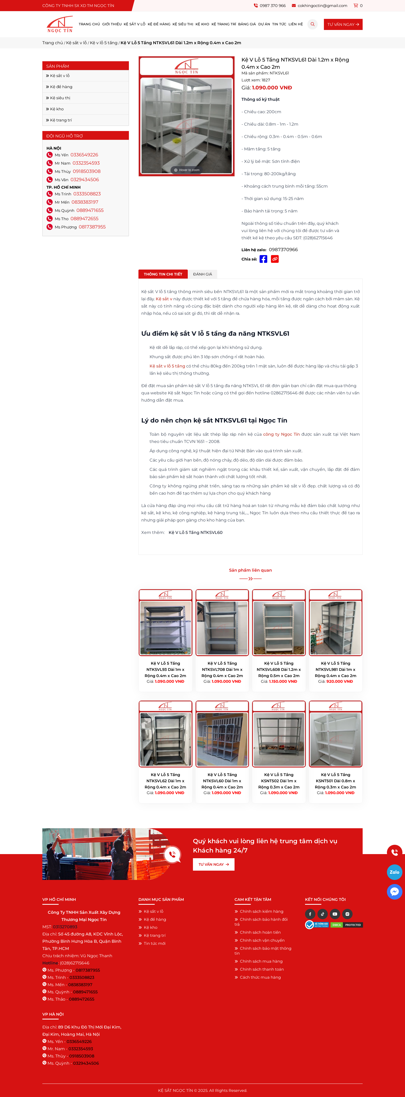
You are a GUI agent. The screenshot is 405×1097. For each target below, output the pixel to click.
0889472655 (84, 218)
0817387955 (92, 226)
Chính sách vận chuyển (260, 940)
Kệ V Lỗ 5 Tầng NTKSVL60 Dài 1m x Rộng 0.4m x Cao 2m (222, 780)
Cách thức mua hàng (258, 977)
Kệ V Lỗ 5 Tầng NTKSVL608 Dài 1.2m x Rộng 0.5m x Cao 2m (279, 669)
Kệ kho (202, 24)
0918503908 (86, 171)
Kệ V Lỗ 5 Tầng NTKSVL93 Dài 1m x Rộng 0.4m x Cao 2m (165, 669)
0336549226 (84, 154)
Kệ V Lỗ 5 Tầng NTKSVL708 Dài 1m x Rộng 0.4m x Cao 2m (222, 669)
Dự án (264, 24)
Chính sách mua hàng (259, 961)
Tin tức (279, 24)
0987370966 (283, 249)
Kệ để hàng (159, 24)
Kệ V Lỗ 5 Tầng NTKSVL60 (196, 532)
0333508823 (87, 193)
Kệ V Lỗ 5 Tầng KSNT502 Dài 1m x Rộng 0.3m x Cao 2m (279, 780)
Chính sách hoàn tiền (258, 932)
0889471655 (90, 210)
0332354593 (86, 163)
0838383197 (85, 202)
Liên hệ (296, 24)
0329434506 (85, 179)
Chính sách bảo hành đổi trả (261, 922)
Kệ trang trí (224, 24)
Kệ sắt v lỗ (134, 24)
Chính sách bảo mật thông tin (263, 951)
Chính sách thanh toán (259, 969)
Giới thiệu (112, 24)
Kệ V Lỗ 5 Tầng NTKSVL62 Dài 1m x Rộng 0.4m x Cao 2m (165, 780)
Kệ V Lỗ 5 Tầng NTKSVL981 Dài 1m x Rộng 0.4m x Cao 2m (335, 669)
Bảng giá (247, 24)
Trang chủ (89, 24)
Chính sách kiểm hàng (259, 911)
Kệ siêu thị (183, 24)
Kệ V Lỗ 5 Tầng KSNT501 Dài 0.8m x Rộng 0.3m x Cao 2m (335, 780)
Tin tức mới (152, 943)
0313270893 (65, 926)
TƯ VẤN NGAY (343, 24)
